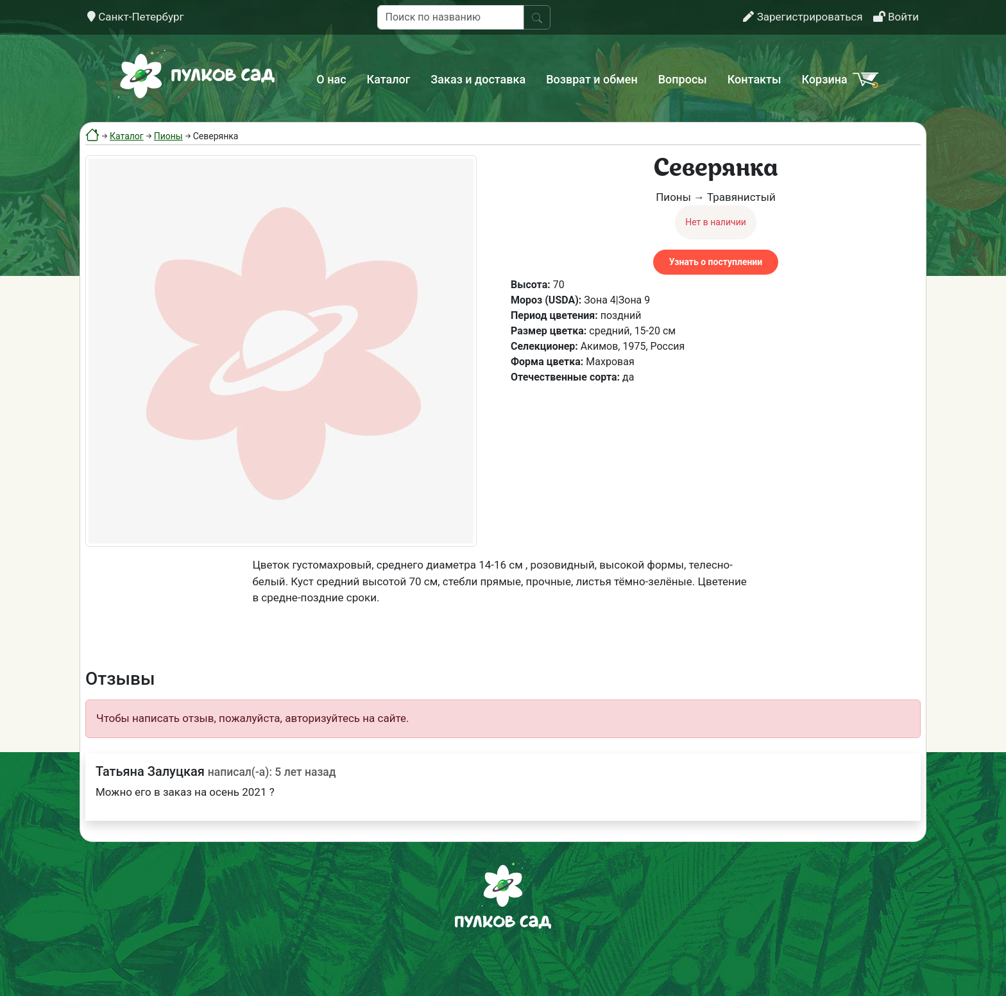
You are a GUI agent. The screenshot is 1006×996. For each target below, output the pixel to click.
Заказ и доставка (478, 79)
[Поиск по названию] (450, 17)
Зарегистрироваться (802, 16)
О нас (331, 79)
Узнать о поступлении (715, 262)
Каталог (389, 79)
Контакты (754, 79)
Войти (896, 16)
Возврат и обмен (591, 79)
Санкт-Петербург (135, 16)
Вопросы (682, 79)
